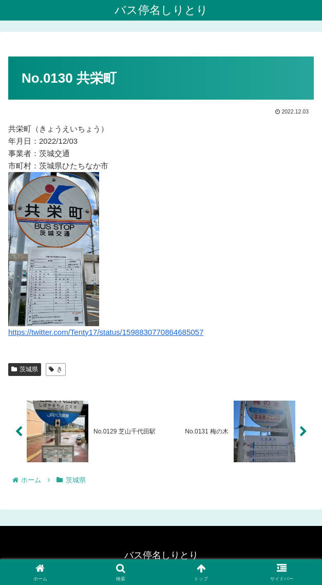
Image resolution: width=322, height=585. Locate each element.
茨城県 (24, 369)
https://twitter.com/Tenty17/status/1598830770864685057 (105, 332)
